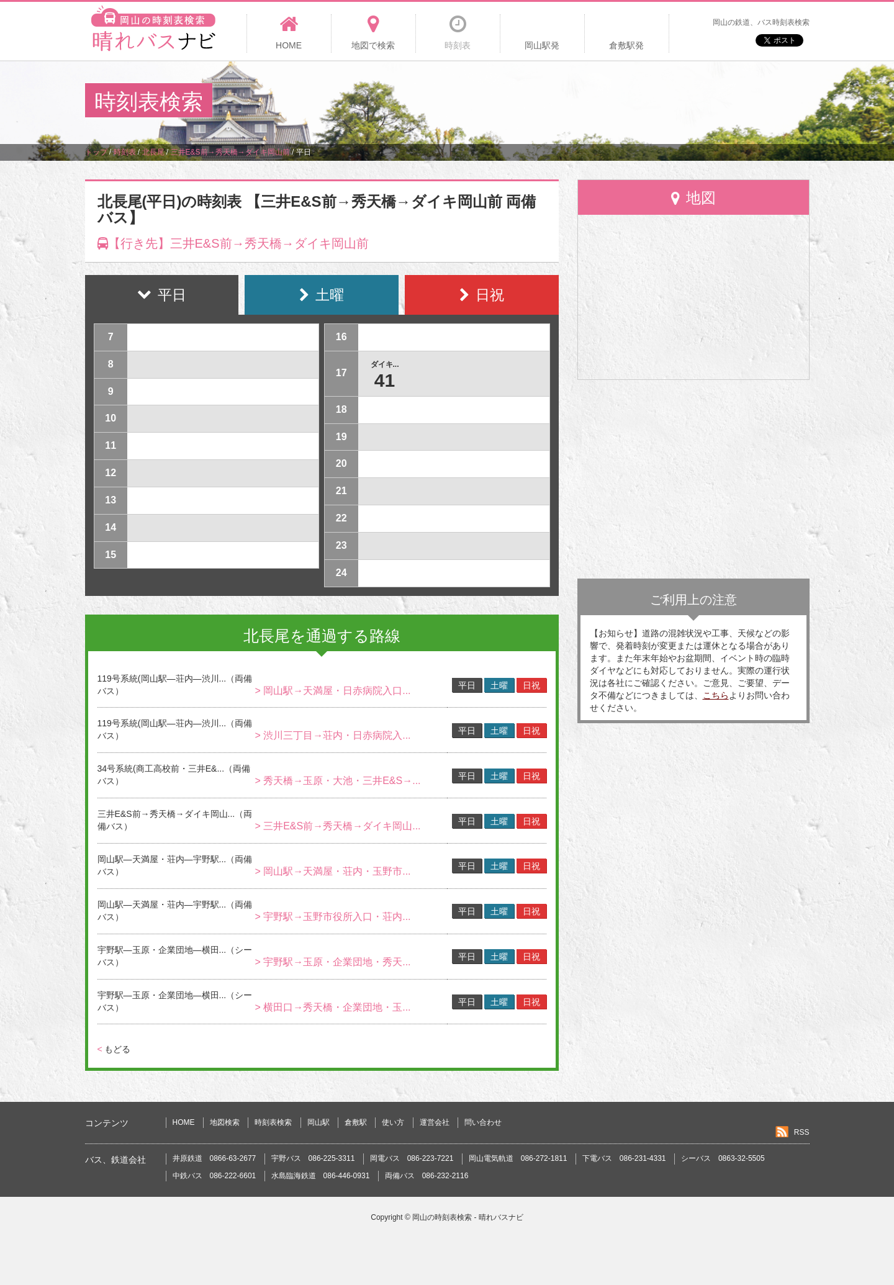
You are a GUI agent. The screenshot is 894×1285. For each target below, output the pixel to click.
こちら (716, 695)
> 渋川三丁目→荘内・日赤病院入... (332, 735)
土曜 (499, 685)
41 (384, 380)
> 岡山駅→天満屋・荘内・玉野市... (332, 871)
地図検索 (225, 1122)
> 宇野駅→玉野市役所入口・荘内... (332, 916)
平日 (467, 685)
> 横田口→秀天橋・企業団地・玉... (332, 1007)
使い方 (393, 1122)
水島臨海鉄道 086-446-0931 (320, 1175)
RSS (802, 1132)
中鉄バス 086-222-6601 (214, 1175)
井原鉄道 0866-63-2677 (214, 1158)
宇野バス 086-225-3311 (313, 1158)
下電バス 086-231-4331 (624, 1158)
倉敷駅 (356, 1122)
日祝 (531, 685)
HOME (184, 1122)
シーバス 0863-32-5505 (723, 1158)
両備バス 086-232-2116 (427, 1175)
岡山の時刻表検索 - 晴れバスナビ (467, 1217)
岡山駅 (318, 1122)
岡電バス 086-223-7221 (412, 1158)
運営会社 (434, 1122)
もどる (113, 1049)
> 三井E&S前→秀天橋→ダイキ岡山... (337, 826)
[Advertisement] (583, 102)
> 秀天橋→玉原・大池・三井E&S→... (337, 780)
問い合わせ (483, 1122)
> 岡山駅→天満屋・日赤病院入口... (332, 690)
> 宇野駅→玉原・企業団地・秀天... (332, 962)
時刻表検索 (273, 1122)
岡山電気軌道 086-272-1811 (518, 1158)
